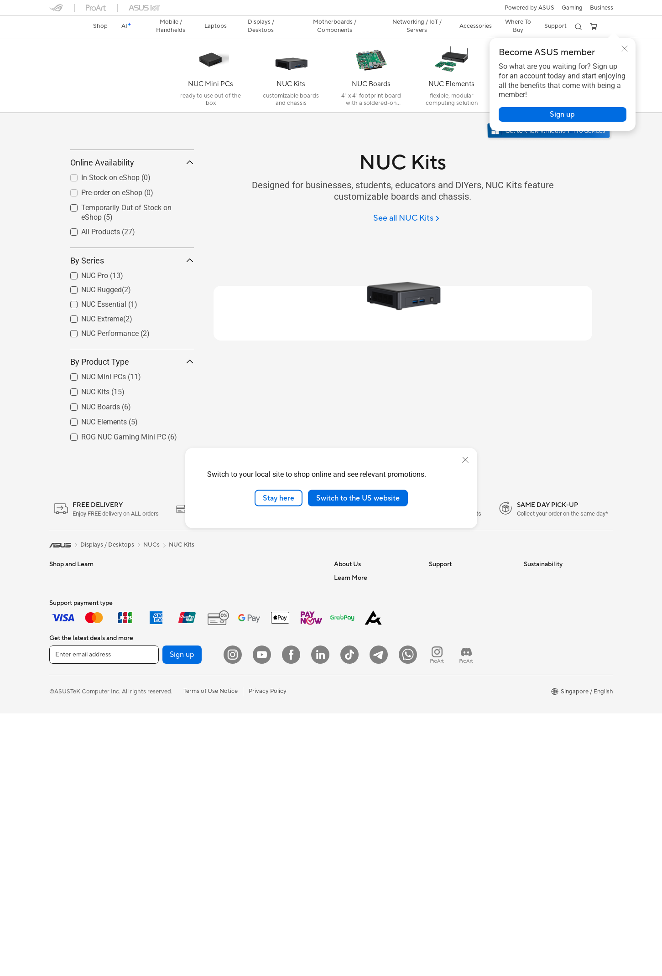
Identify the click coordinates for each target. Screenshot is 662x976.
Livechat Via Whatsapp (460, 741)
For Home (62, 647)
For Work (61, 660)
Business (601, 7)
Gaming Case (161, 687)
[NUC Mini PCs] (211, 77)
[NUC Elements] (452, 77)
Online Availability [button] (132, 203)
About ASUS (351, 618)
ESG (530, 618)
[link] (64, 27)
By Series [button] (132, 301)
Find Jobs (347, 741)
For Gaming (65, 701)
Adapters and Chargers (269, 763)
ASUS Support (449, 700)
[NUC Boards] (371, 77)
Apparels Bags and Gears (272, 749)
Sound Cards (160, 728)
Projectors (63, 743)
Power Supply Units (169, 714)
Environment (541, 632)
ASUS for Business (359, 838)
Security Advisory (453, 659)
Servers (248, 667)
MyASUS (441, 687)
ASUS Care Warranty (457, 728)
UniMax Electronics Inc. (365, 728)
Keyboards (252, 708)
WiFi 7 (246, 618)
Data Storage (161, 755)
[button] (572, 7)
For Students (66, 688)
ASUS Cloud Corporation (368, 714)
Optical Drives (162, 742)
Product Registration (457, 646)
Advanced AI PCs (357, 783)
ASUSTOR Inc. (353, 700)
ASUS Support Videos (459, 673)
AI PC (341, 769)
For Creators (66, 674)
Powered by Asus (357, 851)
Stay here (278, 497)
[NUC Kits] (291, 77)
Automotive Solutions (363, 810)
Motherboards (163, 660)
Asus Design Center (360, 796)
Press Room (350, 687)
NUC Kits (181, 585)
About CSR (349, 673)
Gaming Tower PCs (168, 618)
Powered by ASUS (529, 7)
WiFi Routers (255, 632)
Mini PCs (155, 632)
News (341, 646)
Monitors (61, 729)
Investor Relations (358, 659)
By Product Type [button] (132, 402)
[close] (465, 459)
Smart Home (255, 680)
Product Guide (353, 824)
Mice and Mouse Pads (267, 722)
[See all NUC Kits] (406, 218)
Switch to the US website (358, 497)
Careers (344, 632)
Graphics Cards (164, 673)
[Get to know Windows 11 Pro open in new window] (549, 131)
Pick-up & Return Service (462, 714)
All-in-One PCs (69, 756)
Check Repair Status (457, 618)
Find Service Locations (459, 632)
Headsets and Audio (265, 735)
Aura (340, 892)
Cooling (154, 701)
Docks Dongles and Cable (273, 776)
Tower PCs (63, 770)
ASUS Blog (349, 865)
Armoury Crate (354, 879)
